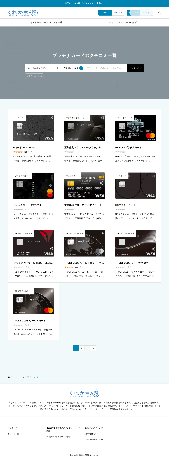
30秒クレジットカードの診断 (123, 22)
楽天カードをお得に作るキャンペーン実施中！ (84, 3)
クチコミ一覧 (13, 434)
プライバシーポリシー (93, 439)
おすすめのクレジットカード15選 (46, 22)
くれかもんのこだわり (93, 428)
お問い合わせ (90, 434)
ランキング (12, 428)
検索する (135, 68)
